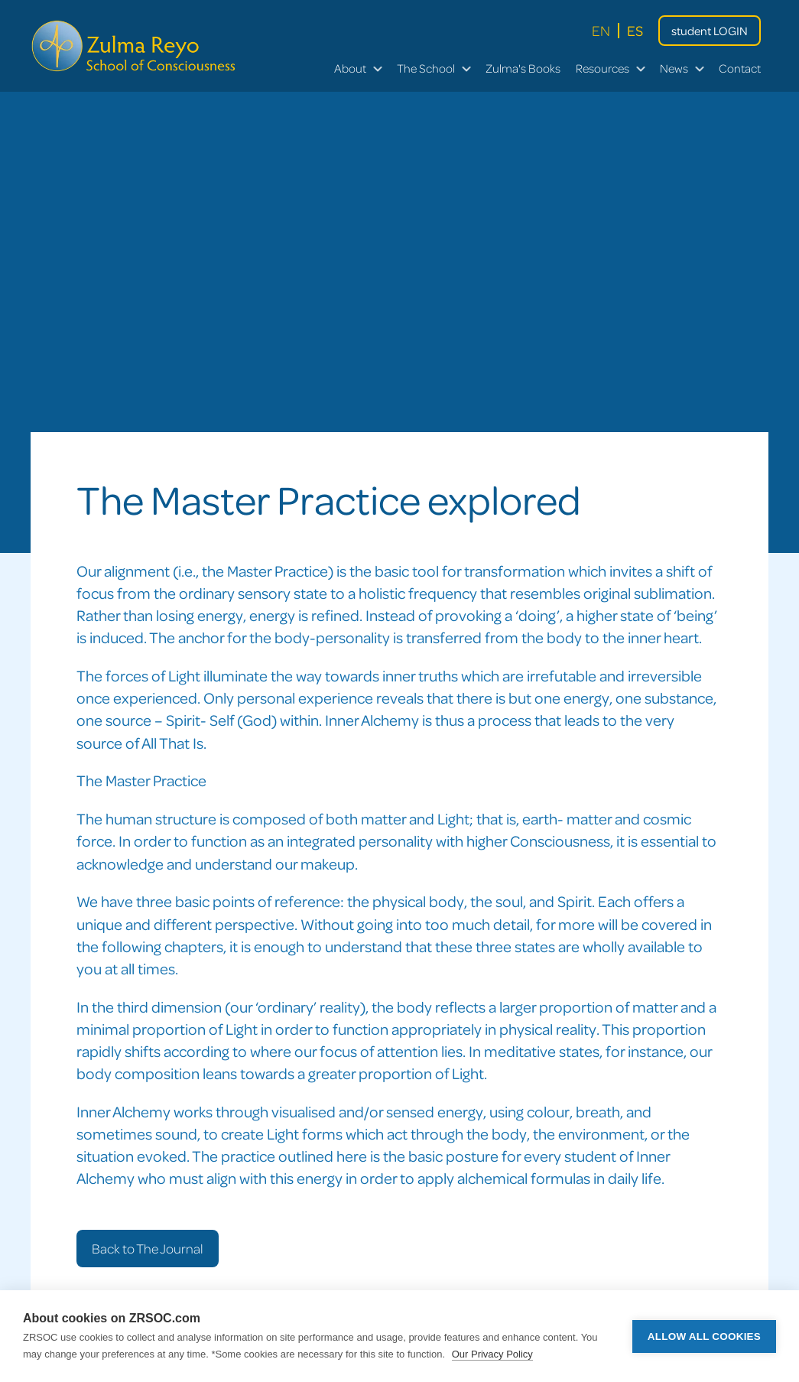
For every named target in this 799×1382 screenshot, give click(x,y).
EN (601, 30)
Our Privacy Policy (492, 1354)
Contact (740, 68)
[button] (357, 69)
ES (635, 30)
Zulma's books (523, 68)
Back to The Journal (147, 1248)
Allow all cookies (704, 1336)
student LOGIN (709, 30)
